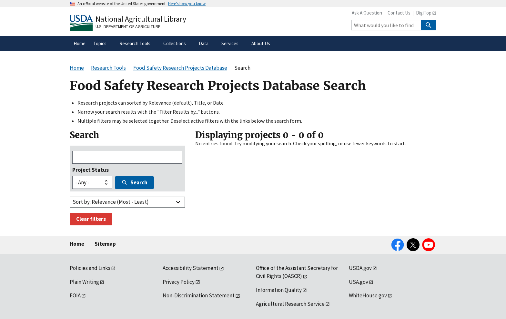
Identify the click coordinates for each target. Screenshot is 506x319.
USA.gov (358, 281)
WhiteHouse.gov (368, 295)
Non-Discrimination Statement (199, 295)
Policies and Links (90, 268)
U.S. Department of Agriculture (128, 26)
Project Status (90, 169)
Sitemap (105, 243)
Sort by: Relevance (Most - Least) (111, 201)
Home (77, 243)
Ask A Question (367, 13)
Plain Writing (84, 281)
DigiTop (423, 13)
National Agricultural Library (141, 19)
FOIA (75, 295)
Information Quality (279, 289)
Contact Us (399, 13)
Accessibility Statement (190, 268)
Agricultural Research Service (290, 303)
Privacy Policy (179, 281)
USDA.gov (360, 268)
